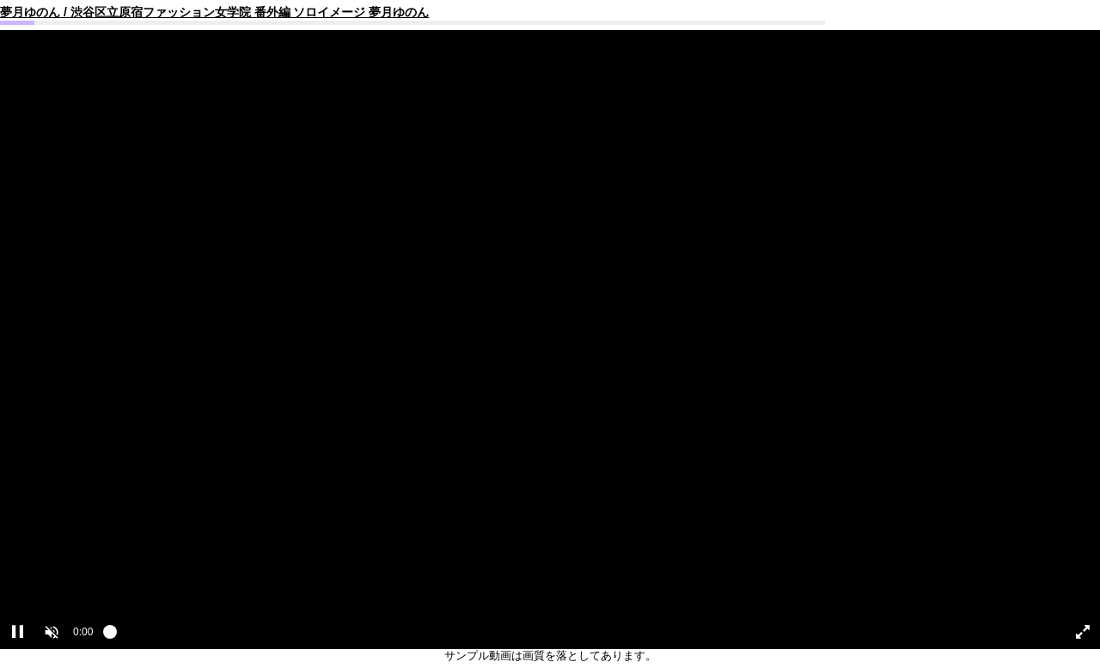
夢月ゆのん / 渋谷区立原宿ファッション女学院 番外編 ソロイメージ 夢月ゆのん (214, 12)
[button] (51, 632)
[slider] (577, 636)
